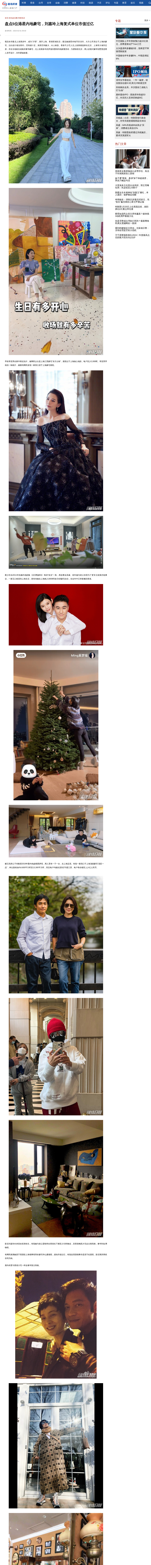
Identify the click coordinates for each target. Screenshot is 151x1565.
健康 (74, 3)
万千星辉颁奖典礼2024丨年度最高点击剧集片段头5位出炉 (132, 236)
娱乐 (133, 3)
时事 (24, 3)
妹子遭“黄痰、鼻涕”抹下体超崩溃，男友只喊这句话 (131, 179)
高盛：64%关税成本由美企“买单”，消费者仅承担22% (130, 126)
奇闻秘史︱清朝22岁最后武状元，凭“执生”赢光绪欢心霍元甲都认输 (132, 200)
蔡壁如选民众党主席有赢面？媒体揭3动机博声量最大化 (132, 215)
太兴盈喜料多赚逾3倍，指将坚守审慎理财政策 (132, 50)
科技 (82, 3)
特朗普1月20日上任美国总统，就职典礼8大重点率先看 (131, 208)
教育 (124, 3)
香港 (32, 3)
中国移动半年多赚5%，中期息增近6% (132, 57)
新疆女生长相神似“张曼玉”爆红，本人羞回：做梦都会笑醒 (131, 193)
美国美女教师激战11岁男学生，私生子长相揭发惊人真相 (132, 172)
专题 (116, 3)
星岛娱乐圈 (13, 18)
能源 (91, 3)
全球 (49, 3)
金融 (57, 3)
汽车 (99, 3)
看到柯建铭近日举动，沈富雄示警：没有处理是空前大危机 (132, 229)
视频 (141, 3)
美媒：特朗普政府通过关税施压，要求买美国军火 (132, 134)
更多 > (147, 20)
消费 (66, 3)
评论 (108, 3)
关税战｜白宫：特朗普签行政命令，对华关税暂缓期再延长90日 (131, 119)
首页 (6, 18)
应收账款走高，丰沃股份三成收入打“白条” (132, 89)
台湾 (41, 3)
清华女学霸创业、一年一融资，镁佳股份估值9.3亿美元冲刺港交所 (132, 81)
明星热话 (21, 18)
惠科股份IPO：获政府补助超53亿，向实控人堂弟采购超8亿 (130, 96)
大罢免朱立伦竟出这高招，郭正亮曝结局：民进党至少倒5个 (132, 186)
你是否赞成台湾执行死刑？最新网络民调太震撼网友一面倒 (132, 222)
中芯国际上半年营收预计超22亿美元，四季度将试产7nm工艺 (132, 42)
